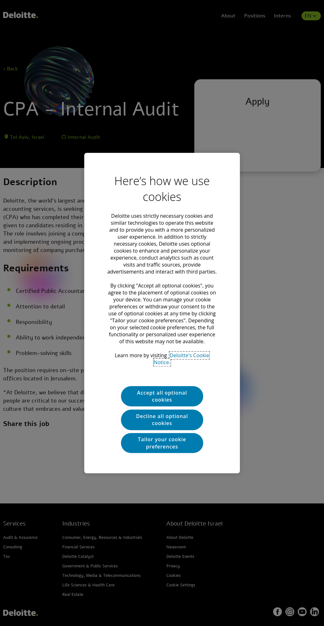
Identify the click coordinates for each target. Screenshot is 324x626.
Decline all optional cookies (162, 420)
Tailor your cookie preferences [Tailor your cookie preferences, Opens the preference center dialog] (162, 443)
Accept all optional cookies (162, 396)
